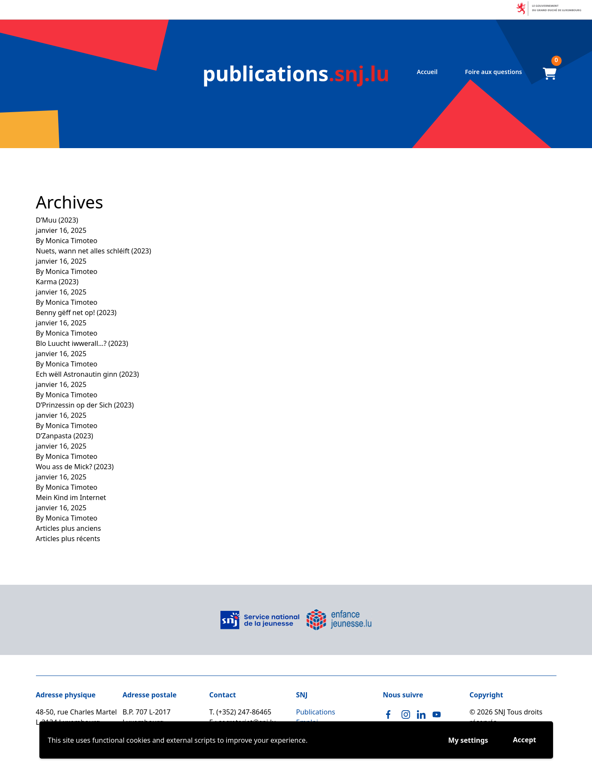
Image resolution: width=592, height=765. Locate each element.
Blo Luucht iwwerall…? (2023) (82, 343)
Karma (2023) (57, 281)
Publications (315, 712)
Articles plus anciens (68, 528)
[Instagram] (406, 714)
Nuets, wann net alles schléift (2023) (94, 251)
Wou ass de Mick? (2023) (75, 466)
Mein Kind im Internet (71, 497)
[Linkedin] (421, 714)
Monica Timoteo (71, 240)
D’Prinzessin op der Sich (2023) (85, 405)
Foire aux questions (493, 72)
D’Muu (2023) (57, 220)
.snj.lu (296, 73)
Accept (524, 739)
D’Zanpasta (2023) (64, 436)
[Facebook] (390, 714)
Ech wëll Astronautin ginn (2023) (87, 374)
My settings (468, 740)
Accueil (427, 72)
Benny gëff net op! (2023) (76, 312)
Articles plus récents (68, 538)
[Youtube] (436, 714)
